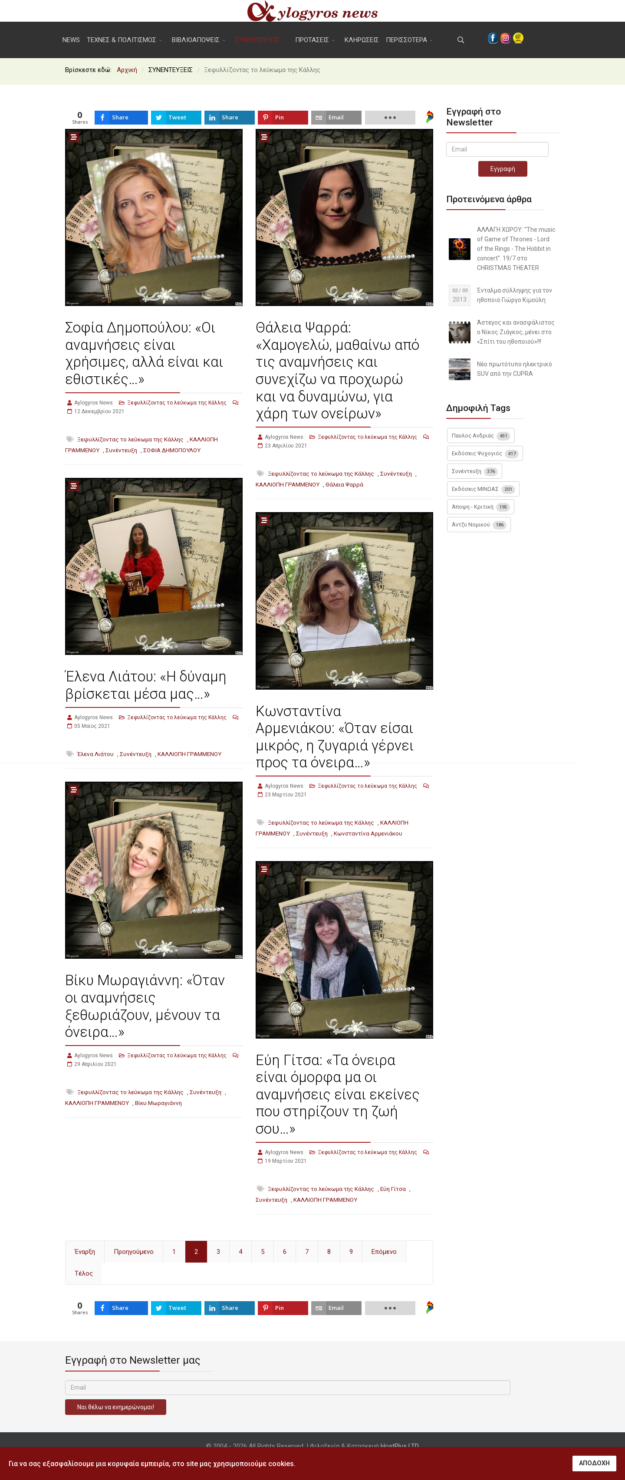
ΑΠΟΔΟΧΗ (594, 1463)
